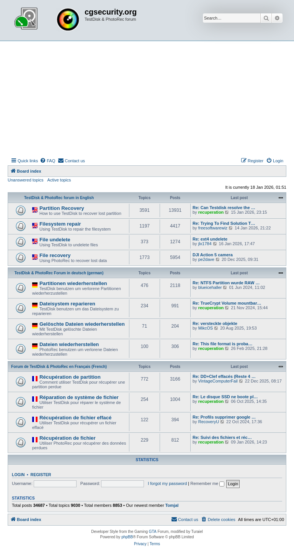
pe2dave (206, 259)
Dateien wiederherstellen (69, 344)
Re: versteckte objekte (215, 323)
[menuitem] (47, 160)
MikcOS (205, 328)
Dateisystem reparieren (67, 304)
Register (41, 474)
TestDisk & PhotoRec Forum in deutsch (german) (59, 273)
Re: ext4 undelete (210, 239)
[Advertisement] (147, 98)
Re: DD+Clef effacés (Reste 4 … (224, 376)
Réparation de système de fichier (79, 397)
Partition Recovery (61, 208)
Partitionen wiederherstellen (73, 283)
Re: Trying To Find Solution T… (224, 223)
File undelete (54, 239)
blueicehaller (210, 287)
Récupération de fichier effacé (75, 417)
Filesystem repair (60, 224)
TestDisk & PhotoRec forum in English (59, 198)
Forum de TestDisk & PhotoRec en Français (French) (59, 366)
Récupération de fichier (67, 438)
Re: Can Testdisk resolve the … (224, 207)
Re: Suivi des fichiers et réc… (222, 437)
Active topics (59, 180)
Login (18, 474)
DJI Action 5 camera (213, 254)
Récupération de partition (70, 377)
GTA (153, 531)
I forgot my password (167, 483)
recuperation (211, 212)
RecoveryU (208, 421)
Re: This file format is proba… (222, 343)
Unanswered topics (26, 180)
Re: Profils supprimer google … (224, 417)
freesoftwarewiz (212, 228)
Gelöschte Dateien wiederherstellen (82, 324)
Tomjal (172, 505)
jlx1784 (205, 243)
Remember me (207, 483)
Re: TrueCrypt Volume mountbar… (227, 303)
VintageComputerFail (218, 381)
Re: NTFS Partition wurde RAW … (226, 282)
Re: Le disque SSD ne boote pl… (225, 396)
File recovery (54, 255)
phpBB (127, 537)
